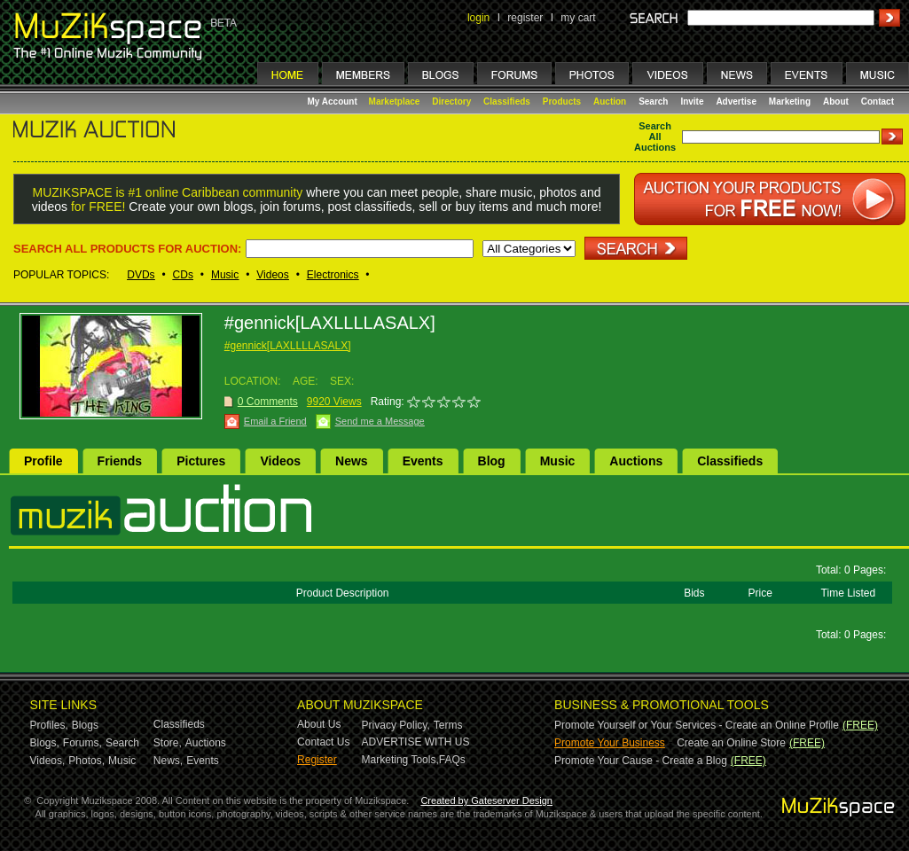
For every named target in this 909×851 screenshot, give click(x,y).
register (525, 18)
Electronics (333, 275)
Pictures (200, 461)
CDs (183, 275)
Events (423, 461)
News (351, 461)
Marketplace (394, 101)
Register (317, 759)
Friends (120, 461)
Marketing (790, 101)
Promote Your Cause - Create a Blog (640, 760)
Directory (451, 101)
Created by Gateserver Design (486, 800)
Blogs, (44, 743)
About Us (319, 724)
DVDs (140, 275)
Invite (691, 101)
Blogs (85, 725)
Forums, (82, 743)
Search (653, 101)
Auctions (635, 461)
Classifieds (506, 101)
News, (168, 760)
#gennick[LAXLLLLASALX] (287, 346)
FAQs (452, 759)
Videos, (48, 760)
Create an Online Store (731, 743)
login (478, 18)
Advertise (736, 101)
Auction (609, 101)
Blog (491, 461)
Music (225, 275)
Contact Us (323, 742)
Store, (167, 743)
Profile (43, 461)
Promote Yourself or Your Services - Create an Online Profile (696, 725)
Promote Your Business (609, 743)
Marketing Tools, (400, 759)
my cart (577, 18)
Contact (877, 101)
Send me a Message (380, 421)
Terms (448, 725)
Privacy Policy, (396, 725)
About (836, 101)
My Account (334, 101)
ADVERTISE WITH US (416, 742)
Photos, (86, 760)
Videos (272, 275)
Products (562, 101)
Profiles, (49, 725)
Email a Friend (275, 421)
